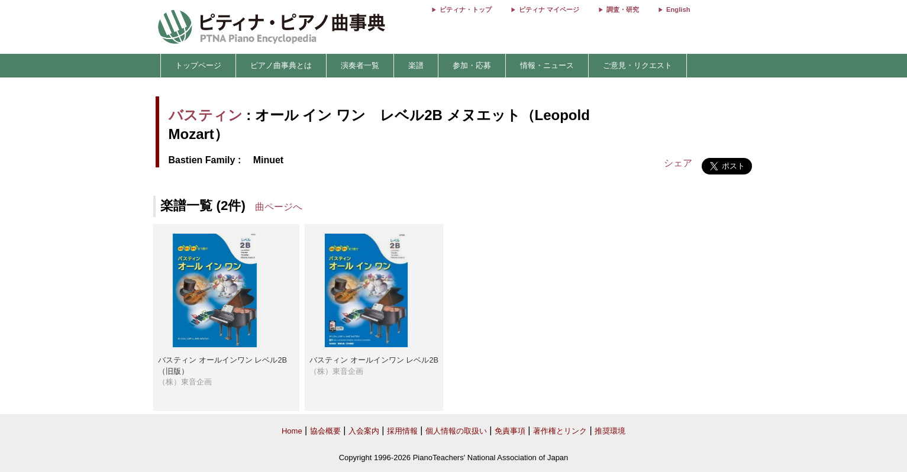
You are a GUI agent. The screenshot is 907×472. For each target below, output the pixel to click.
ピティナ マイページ (549, 9)
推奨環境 (610, 430)
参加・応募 (472, 65)
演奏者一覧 (360, 65)
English (678, 9)
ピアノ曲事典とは (281, 65)
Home (292, 430)
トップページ (198, 65)
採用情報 (402, 430)
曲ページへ (278, 207)
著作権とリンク (560, 430)
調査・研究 (622, 9)
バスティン (206, 115)
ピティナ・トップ (466, 9)
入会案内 (363, 430)
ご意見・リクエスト (637, 65)
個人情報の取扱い (456, 430)
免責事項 (510, 430)
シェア (678, 163)
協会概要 (325, 430)
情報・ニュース (547, 65)
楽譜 (416, 65)
